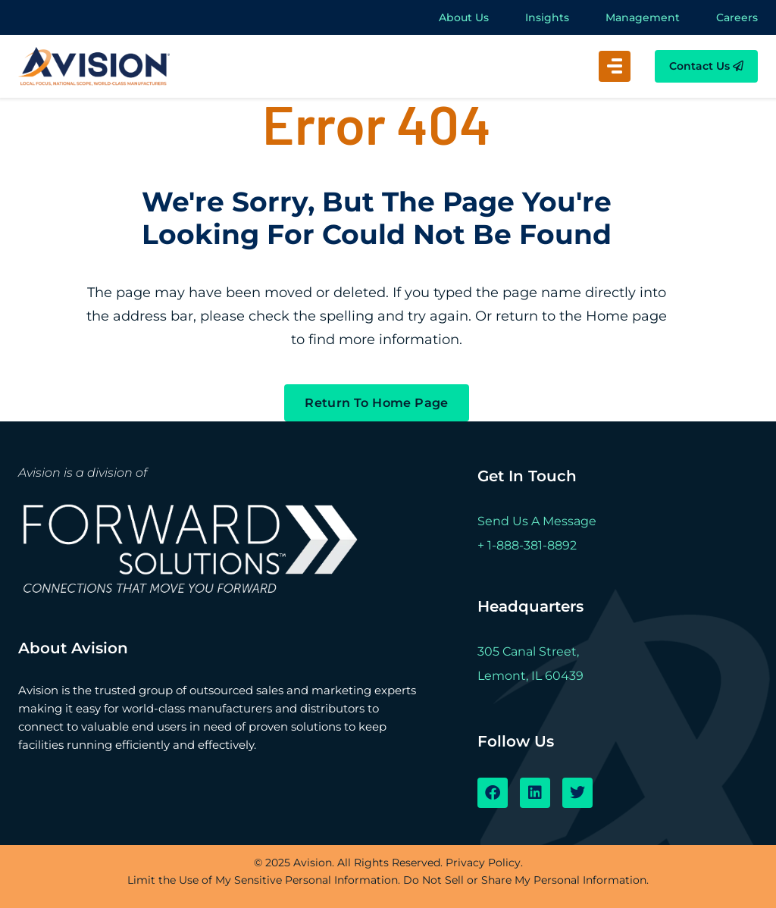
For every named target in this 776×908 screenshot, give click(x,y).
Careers (737, 17)
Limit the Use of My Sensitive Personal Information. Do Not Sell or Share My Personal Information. (388, 880)
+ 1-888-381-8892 (527, 545)
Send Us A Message (536, 521)
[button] (614, 67)
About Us (464, 17)
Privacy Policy (483, 862)
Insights (547, 17)
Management (642, 17)
